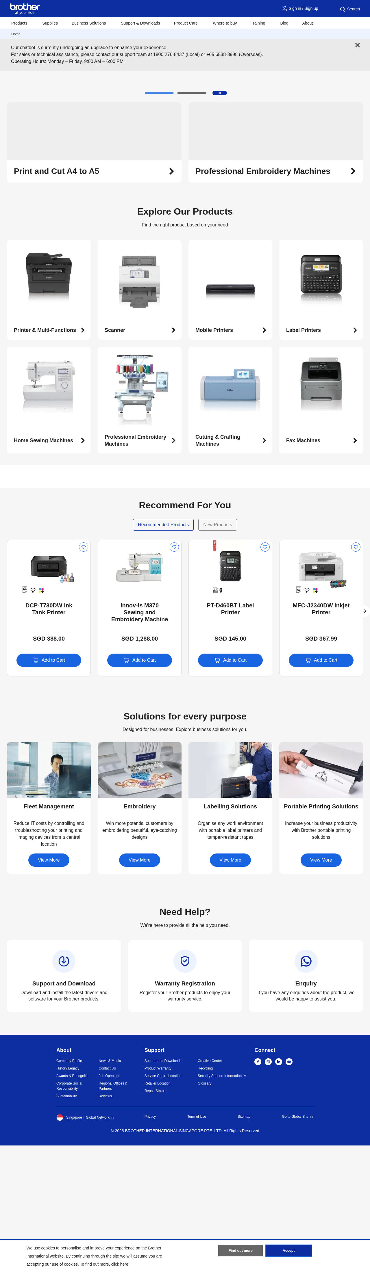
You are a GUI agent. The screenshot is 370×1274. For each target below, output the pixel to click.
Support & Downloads (140, 23)
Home (16, 34)
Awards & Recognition (73, 1204)
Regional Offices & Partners (113, 1214)
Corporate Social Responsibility (69, 1214)
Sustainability (66, 1225)
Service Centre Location (163, 1204)
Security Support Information (220, 1204)
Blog (284, 23)
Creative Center (210, 1189)
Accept (289, 1252)
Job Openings (109, 1204)
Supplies (50, 23)
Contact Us (107, 1197)
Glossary (204, 1212)
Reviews (105, 1225)
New (16, 674)
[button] (159, 221)
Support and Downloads (163, 1189)
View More (49, 988)
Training (258, 23)
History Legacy (67, 1197)
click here (119, 1264)
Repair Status (155, 1219)
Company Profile (69, 1189)
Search (349, 9)
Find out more (240, 1252)
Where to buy (225, 23)
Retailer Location (158, 1212)
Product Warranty (158, 1197)
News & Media (110, 1189)
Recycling (205, 1197)
